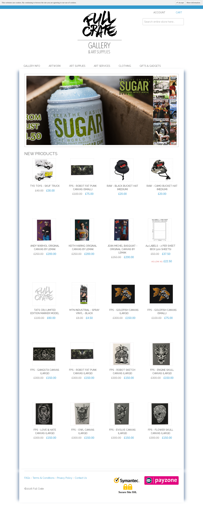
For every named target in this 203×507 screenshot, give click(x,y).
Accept (181, 3)
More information (193, 3)
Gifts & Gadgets (150, 66)
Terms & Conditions (44, 484)
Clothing (125, 66)
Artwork (55, 66)
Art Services (102, 66)
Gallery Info (31, 66)
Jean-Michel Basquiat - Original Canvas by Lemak (122, 255)
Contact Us (81, 484)
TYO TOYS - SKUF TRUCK (45, 192)
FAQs (27, 484)
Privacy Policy (64, 484)
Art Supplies (77, 66)
